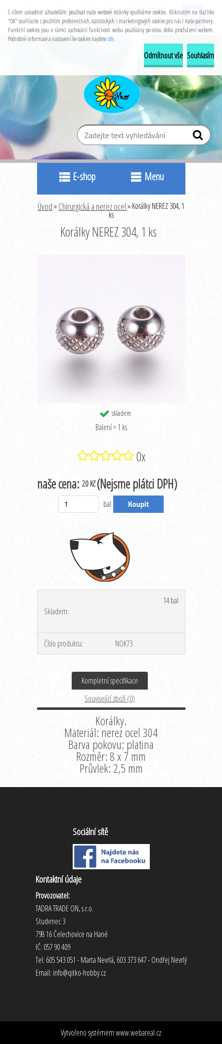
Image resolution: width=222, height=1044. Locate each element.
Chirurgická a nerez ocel (93, 206)
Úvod (45, 206)
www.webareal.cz (138, 1032)
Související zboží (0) (110, 698)
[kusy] (78, 504)
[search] (199, 137)
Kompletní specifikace (110, 680)
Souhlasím (200, 55)
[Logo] (111, 92)
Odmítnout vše (163, 55)
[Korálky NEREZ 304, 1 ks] (111, 258)
